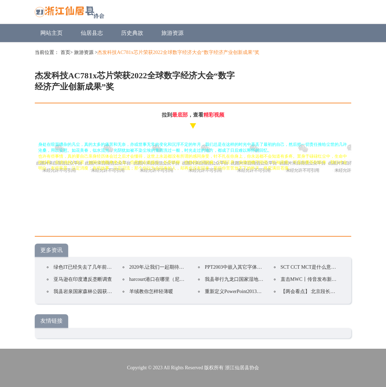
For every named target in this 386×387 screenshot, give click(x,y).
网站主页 (51, 33)
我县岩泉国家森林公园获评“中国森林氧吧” (99, 291)
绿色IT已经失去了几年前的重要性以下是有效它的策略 (112, 267)
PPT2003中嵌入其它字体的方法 (238, 267)
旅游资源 (172, 33)
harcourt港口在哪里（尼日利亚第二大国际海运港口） (186, 279)
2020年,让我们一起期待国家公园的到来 (171, 267)
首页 (65, 52)
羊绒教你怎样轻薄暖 (151, 291)
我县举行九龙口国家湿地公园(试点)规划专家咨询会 (260, 279)
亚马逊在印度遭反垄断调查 (83, 279)
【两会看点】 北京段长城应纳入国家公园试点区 (332, 291)
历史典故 (132, 33)
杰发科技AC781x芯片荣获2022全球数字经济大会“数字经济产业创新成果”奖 (178, 52)
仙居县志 (92, 33)
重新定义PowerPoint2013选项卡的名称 (245, 291)
